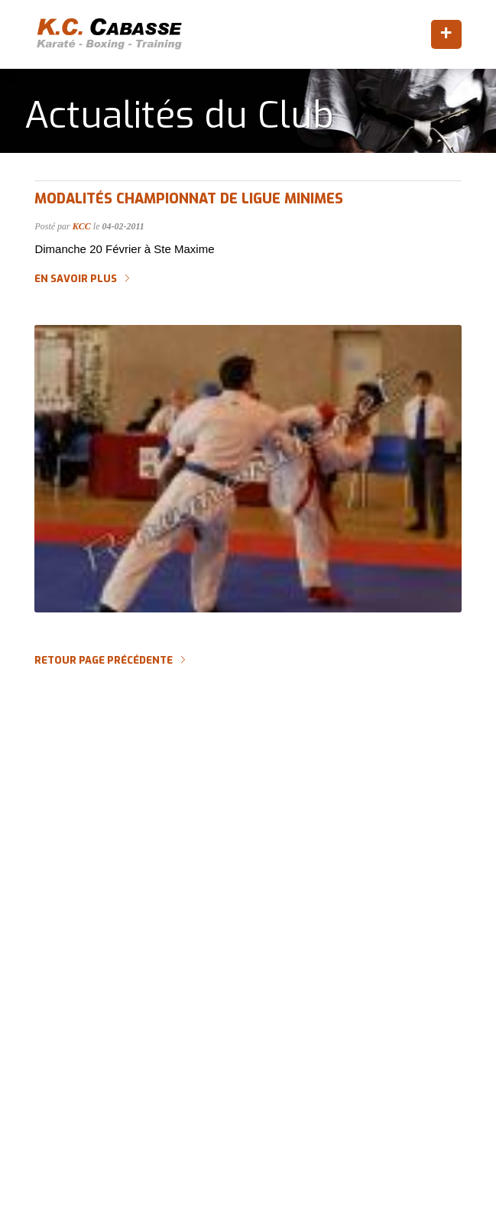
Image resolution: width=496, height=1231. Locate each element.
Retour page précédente (103, 660)
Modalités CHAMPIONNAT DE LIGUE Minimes (188, 199)
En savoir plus (75, 279)
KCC (82, 226)
